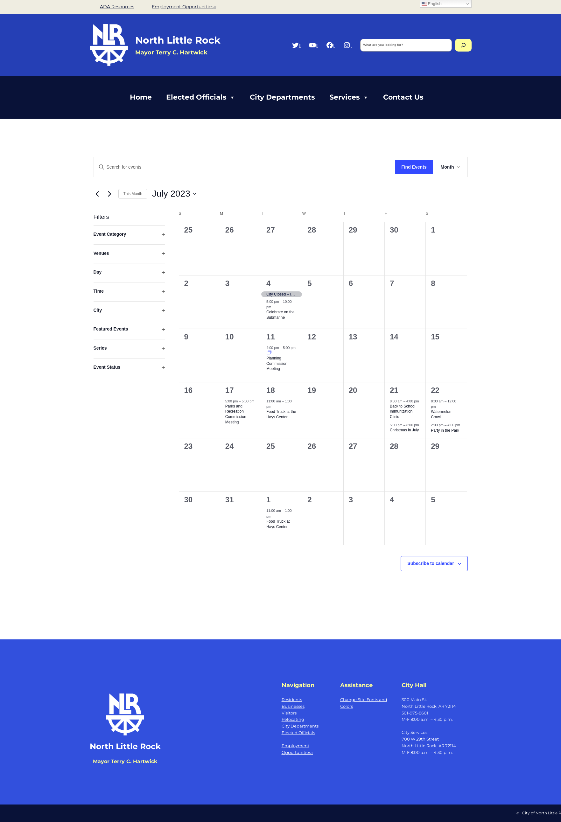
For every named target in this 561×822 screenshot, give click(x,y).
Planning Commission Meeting (276, 363)
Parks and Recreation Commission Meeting (235, 414)
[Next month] (110, 194)
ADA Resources (117, 6)
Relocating (293, 719)
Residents (292, 699)
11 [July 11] (270, 336)
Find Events (413, 167)
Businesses (293, 706)
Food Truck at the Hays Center (281, 414)
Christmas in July (404, 430)
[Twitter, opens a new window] (296, 45)
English (432, 3)
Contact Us (403, 97)
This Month (132, 194)
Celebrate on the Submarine (280, 315)
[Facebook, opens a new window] (331, 45)
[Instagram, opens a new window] (348, 45)
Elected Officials (200, 97)
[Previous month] (97, 194)
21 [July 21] (394, 390)
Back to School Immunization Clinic (402, 411)
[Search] (463, 45)
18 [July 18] (270, 390)
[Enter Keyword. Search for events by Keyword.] (244, 167)
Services (349, 97)
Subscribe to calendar (430, 563)
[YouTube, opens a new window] (314, 45)
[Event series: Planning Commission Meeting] (269, 353)
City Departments (282, 97)
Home (141, 97)
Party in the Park (445, 430)
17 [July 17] (229, 390)
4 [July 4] (268, 283)
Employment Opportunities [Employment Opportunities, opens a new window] (184, 6)
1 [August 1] (268, 499)
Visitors (289, 712)
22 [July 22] (435, 390)
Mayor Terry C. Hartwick (125, 761)
